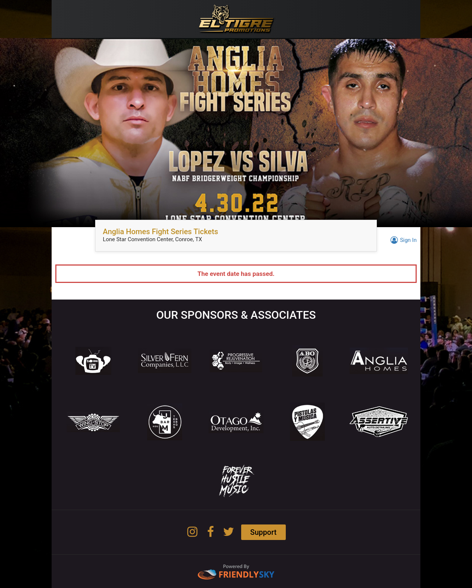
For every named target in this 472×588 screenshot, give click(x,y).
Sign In (402, 240)
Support (263, 532)
